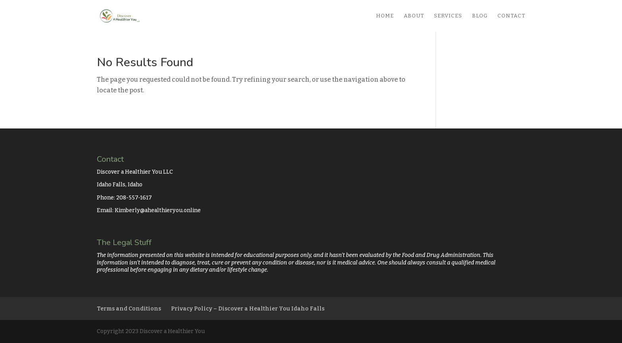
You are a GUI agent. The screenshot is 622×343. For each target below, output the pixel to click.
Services (448, 16)
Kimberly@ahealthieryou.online (158, 210)
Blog (480, 16)
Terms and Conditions (129, 308)
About (414, 16)
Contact (511, 16)
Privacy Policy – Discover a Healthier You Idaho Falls (247, 308)
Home (385, 16)
